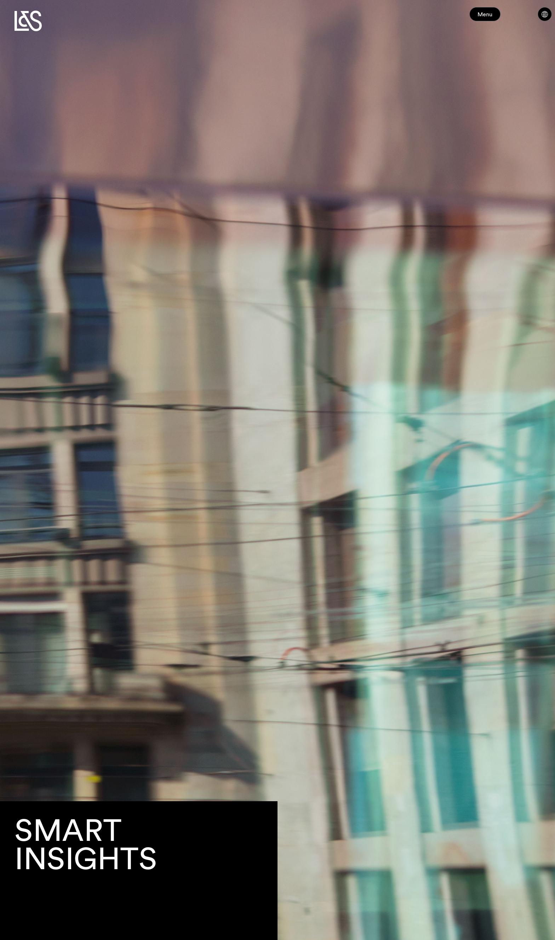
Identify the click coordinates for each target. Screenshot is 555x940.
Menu (498, 17)
